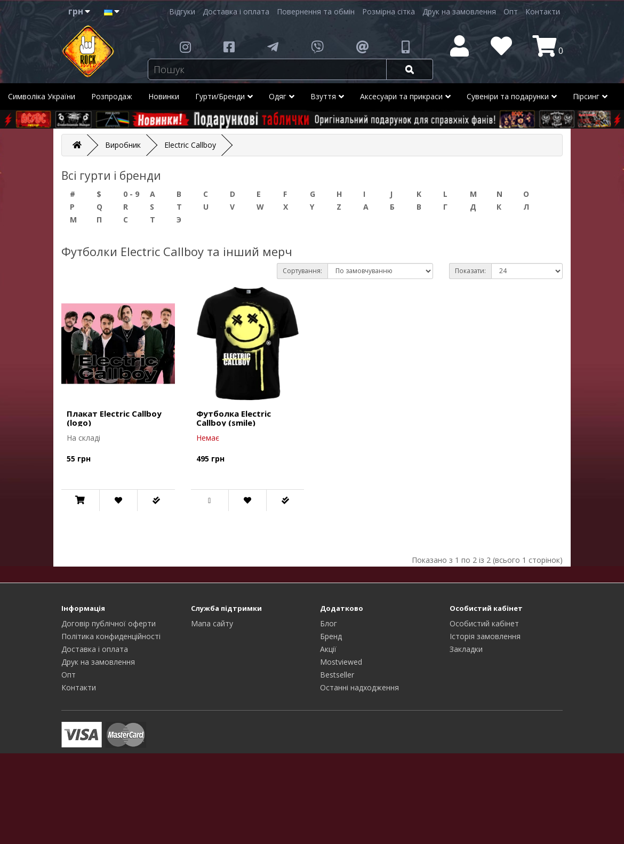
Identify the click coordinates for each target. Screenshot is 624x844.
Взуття (327, 96)
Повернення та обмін (316, 11)
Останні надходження (359, 687)
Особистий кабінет (484, 623)
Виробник (123, 145)
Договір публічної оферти (108, 623)
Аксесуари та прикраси (405, 96)
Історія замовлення (485, 636)
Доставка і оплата (236, 11)
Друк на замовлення (459, 11)
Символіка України (41, 96)
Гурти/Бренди (224, 96)
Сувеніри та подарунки (512, 96)
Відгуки (182, 11)
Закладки (466, 649)
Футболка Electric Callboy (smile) (233, 418)
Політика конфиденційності (111, 636)
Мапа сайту (212, 623)
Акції (328, 649)
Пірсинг (590, 96)
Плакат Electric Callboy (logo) (114, 418)
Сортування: (302, 270)
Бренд (331, 636)
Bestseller (337, 675)
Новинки (163, 96)
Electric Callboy (190, 145)
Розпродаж (111, 96)
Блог (328, 623)
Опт (510, 11)
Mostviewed (341, 662)
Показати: (470, 270)
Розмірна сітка (388, 11)
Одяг (281, 96)
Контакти (542, 11)
